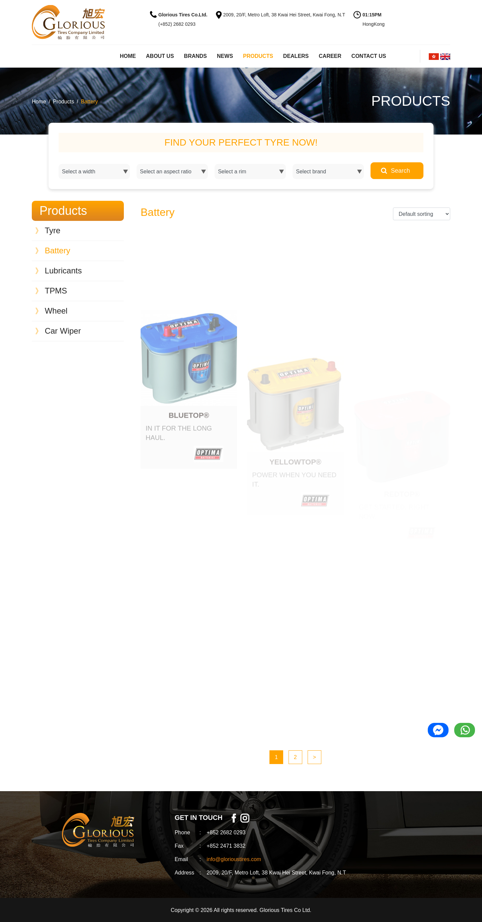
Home (39, 101)
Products (63, 101)
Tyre (47, 230)
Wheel (51, 310)
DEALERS (296, 56)
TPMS (51, 290)
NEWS (225, 56)
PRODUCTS (258, 56)
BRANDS (195, 56)
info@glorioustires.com (234, 859)
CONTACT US (368, 56)
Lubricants (58, 270)
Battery (89, 101)
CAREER (330, 56)
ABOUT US (160, 56)
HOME (128, 56)
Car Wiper (58, 330)
